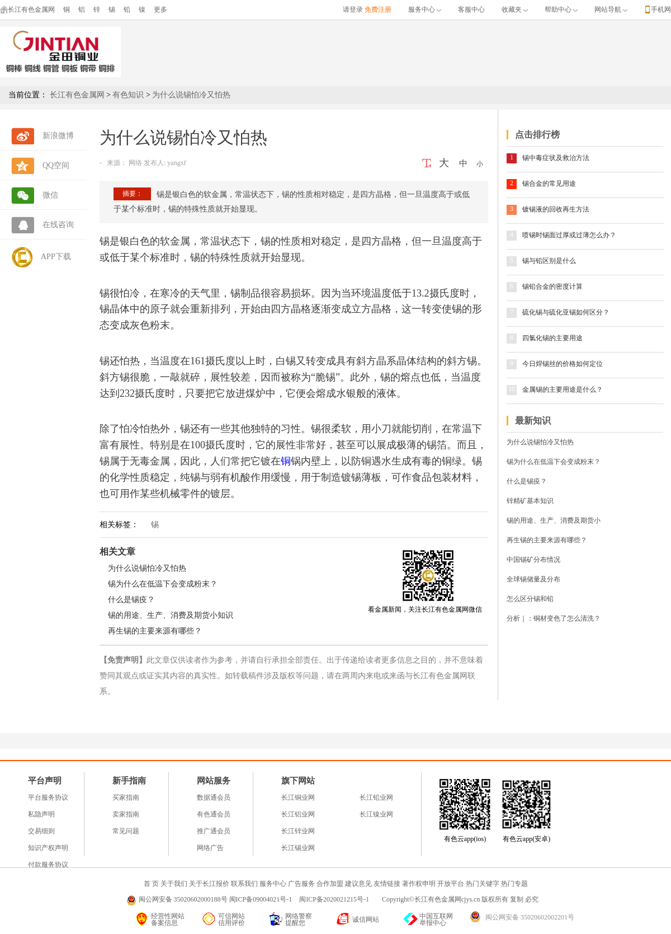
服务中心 (424, 9)
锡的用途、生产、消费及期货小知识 (170, 615)
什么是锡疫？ (131, 599)
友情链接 (387, 884)
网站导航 (610, 9)
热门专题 (514, 884)
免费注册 (378, 9)
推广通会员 (213, 831)
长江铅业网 (376, 797)
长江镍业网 (376, 814)
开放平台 (450, 884)
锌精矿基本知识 (530, 501)
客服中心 (471, 9)
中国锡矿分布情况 (533, 560)
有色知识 (128, 95)
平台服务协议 (48, 797)
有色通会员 (213, 814)
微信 (50, 195)
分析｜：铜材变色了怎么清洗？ (554, 618)
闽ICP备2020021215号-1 (335, 899)
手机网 (661, 9)
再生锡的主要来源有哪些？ (155, 631)
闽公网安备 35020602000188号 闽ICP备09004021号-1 (215, 899)
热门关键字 (482, 884)
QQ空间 (55, 165)
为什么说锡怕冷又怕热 (191, 95)
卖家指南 (125, 814)
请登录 (353, 9)
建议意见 (358, 884)
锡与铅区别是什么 (549, 261)
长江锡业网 (298, 848)
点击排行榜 (537, 134)
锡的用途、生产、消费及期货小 (554, 520)
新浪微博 (58, 136)
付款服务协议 (48, 865)
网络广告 (210, 848)
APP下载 (56, 256)
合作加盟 (329, 884)
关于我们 (173, 884)
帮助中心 (561, 9)
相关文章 (117, 551)
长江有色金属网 (27, 9)
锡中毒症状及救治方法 (555, 158)
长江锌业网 (298, 831)
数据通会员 (213, 797)
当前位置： (28, 95)
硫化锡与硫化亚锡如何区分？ (565, 312)
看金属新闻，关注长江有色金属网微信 (425, 609)
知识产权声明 (48, 848)
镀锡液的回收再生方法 (555, 209)
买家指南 (125, 797)
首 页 (151, 884)
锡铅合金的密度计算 (552, 286)
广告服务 (301, 884)
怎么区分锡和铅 (530, 599)
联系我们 (244, 884)
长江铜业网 (298, 797)
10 (511, 389)
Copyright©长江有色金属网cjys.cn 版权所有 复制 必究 (460, 899)
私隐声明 (41, 814)
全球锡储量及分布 (533, 579)
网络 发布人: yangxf (156, 163)
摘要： (132, 194)
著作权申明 (419, 884)
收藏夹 (515, 9)
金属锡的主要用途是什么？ (562, 389)
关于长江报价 (209, 884)
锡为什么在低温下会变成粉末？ (163, 584)
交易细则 (41, 831)
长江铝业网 (298, 814)
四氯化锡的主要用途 (552, 338)
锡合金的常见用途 (549, 183)
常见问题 (125, 831)
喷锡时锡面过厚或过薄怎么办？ (569, 235)
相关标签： (119, 524)
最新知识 (533, 420)
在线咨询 (58, 224)
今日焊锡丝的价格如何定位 (562, 364)
